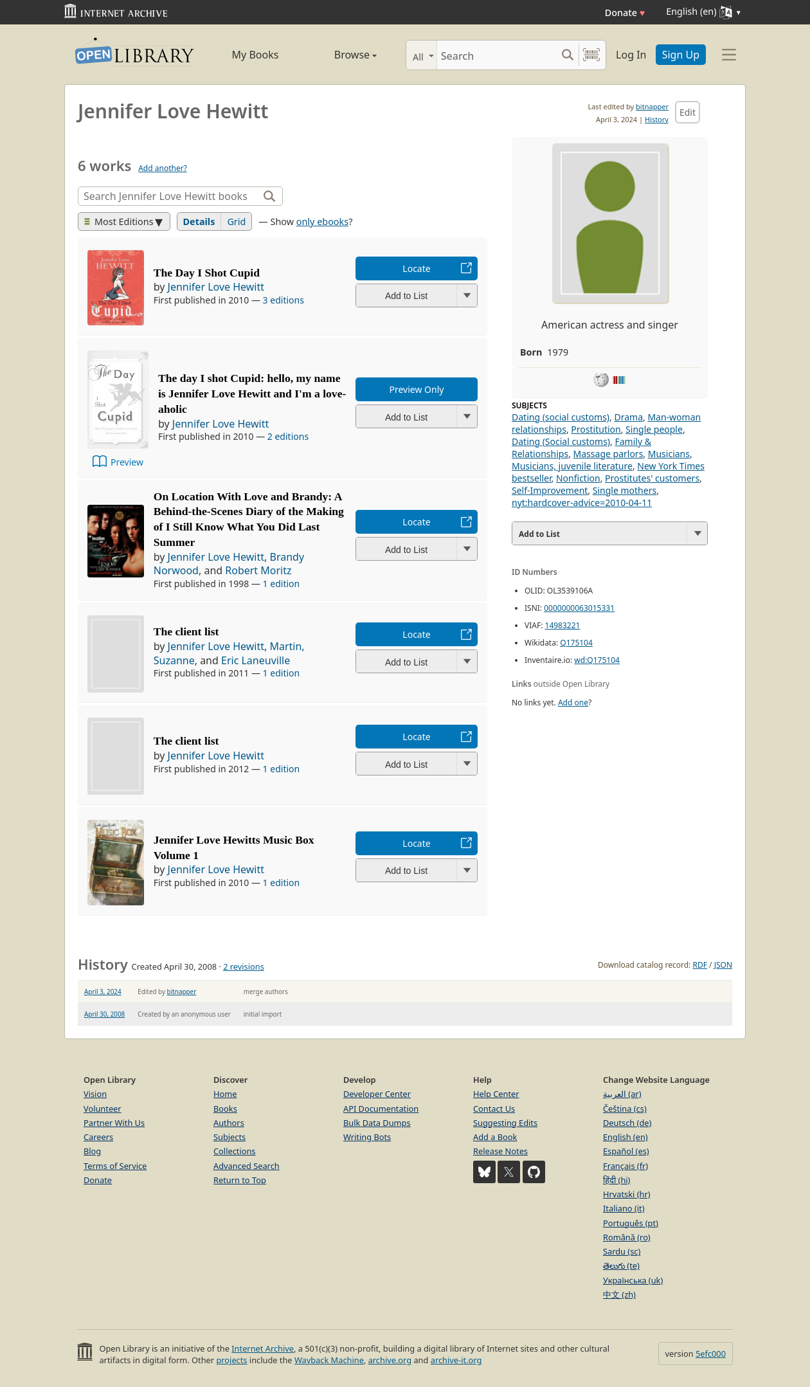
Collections (234, 1151)
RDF (699, 964)
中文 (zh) (619, 1294)
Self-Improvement (550, 490)
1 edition (281, 583)
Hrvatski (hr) (627, 1194)
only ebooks (322, 221)
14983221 (562, 625)
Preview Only (417, 389)
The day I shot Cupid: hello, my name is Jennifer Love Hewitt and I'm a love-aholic (252, 393)
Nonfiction (578, 478)
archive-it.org (456, 1360)
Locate (416, 268)
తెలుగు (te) (621, 1265)
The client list (186, 631)
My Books (255, 55)
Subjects (229, 1137)
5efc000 (711, 1353)
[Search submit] (567, 55)
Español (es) (626, 1151)
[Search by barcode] (591, 55)
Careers (98, 1137)
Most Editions (119, 221)
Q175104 (576, 642)
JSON (723, 964)
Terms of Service (115, 1166)
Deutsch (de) (627, 1123)
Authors (228, 1123)
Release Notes (500, 1151)
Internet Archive (262, 1348)
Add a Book (495, 1137)
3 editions (283, 300)
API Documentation (381, 1108)
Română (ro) (627, 1237)
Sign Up (680, 55)
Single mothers (624, 490)
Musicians (669, 454)
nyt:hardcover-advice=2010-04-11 (582, 502)
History (657, 119)
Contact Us (494, 1108)
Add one (573, 702)
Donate (625, 12)
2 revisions (243, 966)
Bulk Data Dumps (377, 1123)
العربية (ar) (622, 1094)
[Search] (496, 55)
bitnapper (652, 106)
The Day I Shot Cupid (207, 272)
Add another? (162, 168)
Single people (654, 429)
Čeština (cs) (625, 1108)
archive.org (389, 1360)
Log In (631, 55)
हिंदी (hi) (616, 1180)
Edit (688, 112)
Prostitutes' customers (652, 478)
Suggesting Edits (505, 1123)
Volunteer (103, 1108)
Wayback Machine (329, 1360)
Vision (95, 1094)
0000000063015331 (579, 608)
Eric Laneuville (255, 660)
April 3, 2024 (103, 991)
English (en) (625, 1137)
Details (199, 221)
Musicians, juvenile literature (572, 466)
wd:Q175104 (597, 660)
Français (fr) (625, 1166)
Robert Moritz (258, 570)
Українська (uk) (633, 1280)
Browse (341, 55)
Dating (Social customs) (561, 441)
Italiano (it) (624, 1208)
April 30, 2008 (104, 1014)
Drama (628, 417)
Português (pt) (630, 1223)
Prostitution (595, 429)
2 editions (288, 436)
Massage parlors (608, 454)
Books (225, 1108)
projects (231, 1360)
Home (225, 1094)
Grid (236, 221)
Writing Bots (367, 1137)
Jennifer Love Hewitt (216, 287)
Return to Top (239, 1180)
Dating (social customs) (560, 417)
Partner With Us (114, 1123)
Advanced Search (246, 1166)
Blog (92, 1151)
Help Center (496, 1094)
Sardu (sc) (621, 1251)
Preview (127, 462)
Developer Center (377, 1094)
